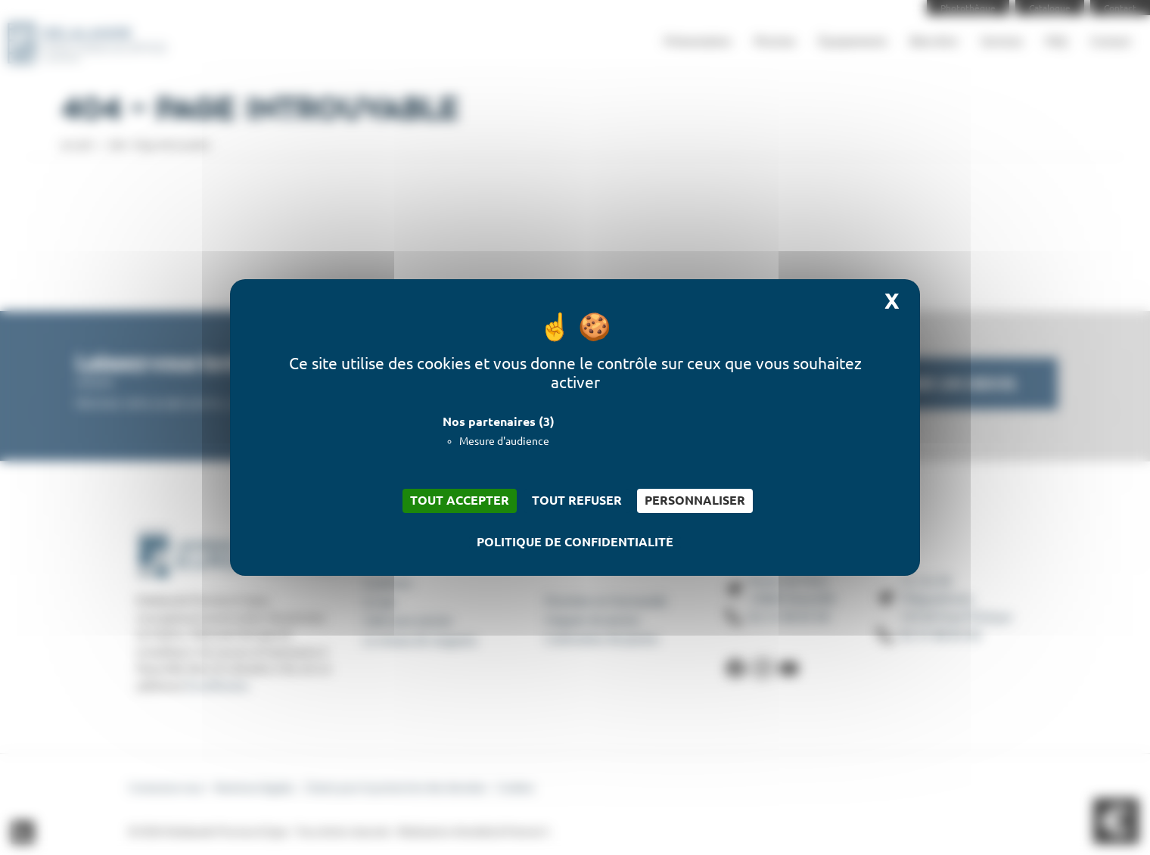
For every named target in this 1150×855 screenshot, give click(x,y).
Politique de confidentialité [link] (575, 542)
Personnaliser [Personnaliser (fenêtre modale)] (695, 500)
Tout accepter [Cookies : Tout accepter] (459, 500)
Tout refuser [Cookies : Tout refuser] (577, 500)
